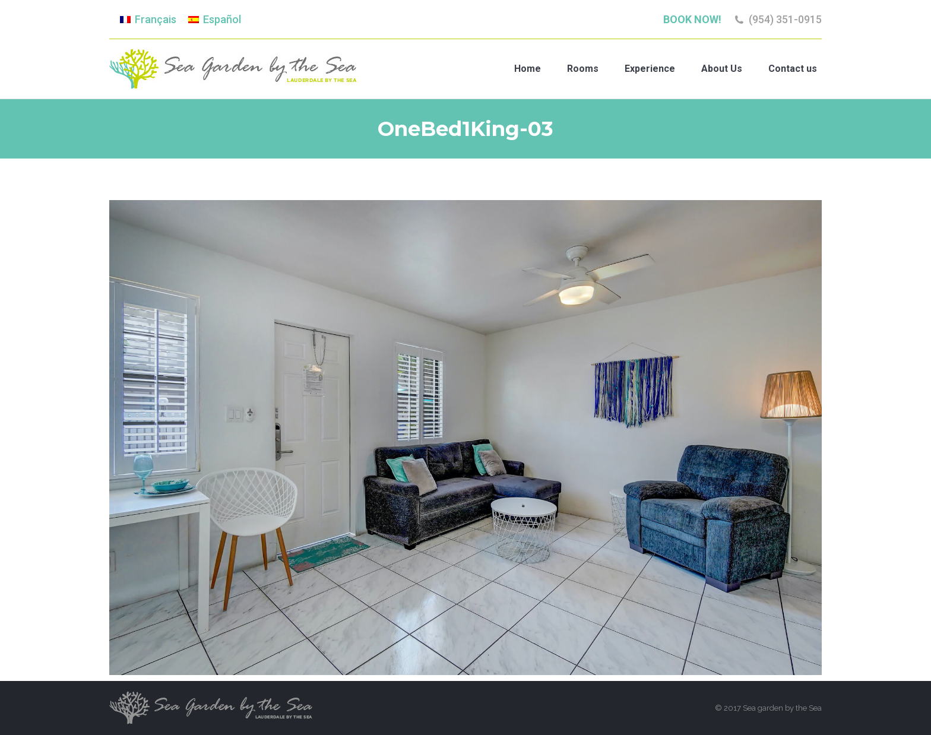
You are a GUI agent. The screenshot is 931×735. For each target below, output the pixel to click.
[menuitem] (148, 19)
